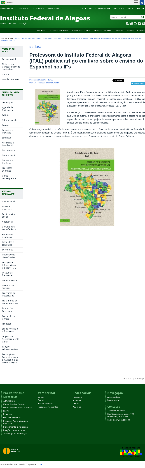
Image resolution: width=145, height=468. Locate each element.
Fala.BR (130, 30)
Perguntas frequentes (48, 407)
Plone (39, 464)
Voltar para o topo (135, 378)
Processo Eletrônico (102, 30)
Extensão (7, 414)
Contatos (141, 30)
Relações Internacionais (14, 430)
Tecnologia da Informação (15, 433)
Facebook (127, 23)
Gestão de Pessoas (12, 417)
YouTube (131, 23)
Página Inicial (20, 38)
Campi (41, 400)
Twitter (139, 23)
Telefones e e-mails (116, 410)
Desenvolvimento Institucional (17, 407)
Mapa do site (118, 8)
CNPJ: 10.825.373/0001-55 (118, 420)
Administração (10, 401)
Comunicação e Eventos (14, 404)
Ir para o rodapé (55, 8)
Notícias (57, 38)
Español (131, 8)
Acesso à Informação (59, 30)
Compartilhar (139, 83)
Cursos (41, 397)
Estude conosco (45, 403)
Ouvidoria (119, 30)
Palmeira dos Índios (44, 38)
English (140, 8)
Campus (31, 38)
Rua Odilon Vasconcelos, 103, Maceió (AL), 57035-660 (120, 415)
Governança (41, 30)
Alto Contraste (102, 8)
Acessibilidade (86, 8)
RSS (143, 23)
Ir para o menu (24, 8)
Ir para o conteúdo (8, 8)
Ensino (6, 411)
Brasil (10, 2)
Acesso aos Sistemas (81, 30)
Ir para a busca (39, 8)
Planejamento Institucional (15, 427)
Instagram (135, 23)
